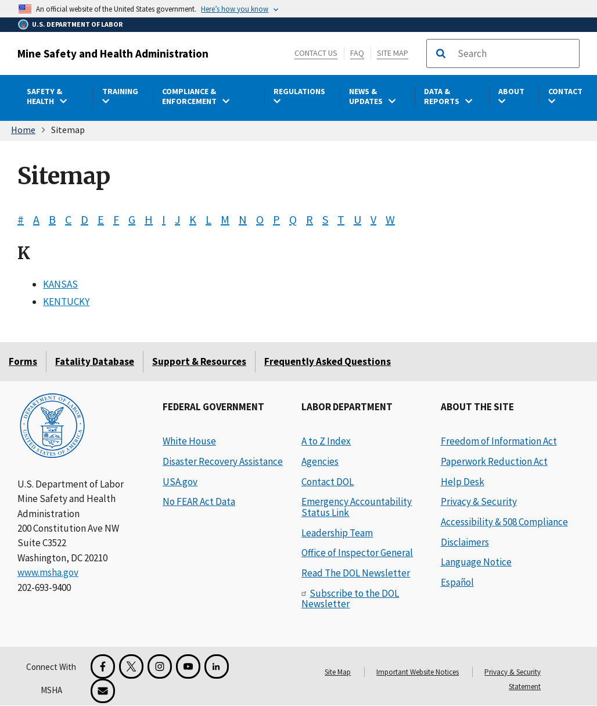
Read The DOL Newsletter (355, 573)
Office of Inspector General (357, 552)
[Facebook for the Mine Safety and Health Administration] (103, 666)
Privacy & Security (479, 501)
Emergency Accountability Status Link (356, 507)
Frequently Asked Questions (327, 361)
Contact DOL (327, 481)
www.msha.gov (47, 572)
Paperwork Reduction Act (494, 461)
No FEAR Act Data (199, 501)
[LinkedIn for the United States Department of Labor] (216, 666)
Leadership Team (337, 532)
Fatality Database (94, 361)
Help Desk (462, 481)
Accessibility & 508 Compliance (504, 521)
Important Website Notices (417, 672)
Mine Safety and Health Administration (112, 53)
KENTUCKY (66, 301)
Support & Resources (199, 361)
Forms (23, 361)
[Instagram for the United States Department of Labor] (160, 666)
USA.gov (180, 481)
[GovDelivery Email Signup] (103, 691)
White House (189, 441)
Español (457, 582)
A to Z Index (326, 441)
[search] (514, 53)
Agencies (320, 461)
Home (23, 129)
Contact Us (315, 53)
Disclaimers (465, 542)
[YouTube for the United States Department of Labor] (188, 666)
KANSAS (60, 283)
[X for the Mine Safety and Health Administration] (131, 666)
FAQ (357, 53)
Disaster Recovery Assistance (223, 461)
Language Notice (476, 562)
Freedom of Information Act (499, 441)
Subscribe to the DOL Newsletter (350, 599)
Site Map (392, 53)
